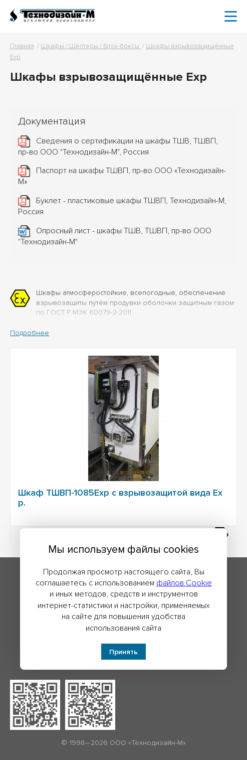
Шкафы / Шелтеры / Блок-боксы (91, 46)
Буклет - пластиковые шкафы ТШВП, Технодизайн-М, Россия (122, 206)
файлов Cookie (184, 583)
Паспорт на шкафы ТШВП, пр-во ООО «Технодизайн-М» (122, 176)
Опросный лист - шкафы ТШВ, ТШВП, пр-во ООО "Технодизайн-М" (114, 235)
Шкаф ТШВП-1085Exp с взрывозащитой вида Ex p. (120, 497)
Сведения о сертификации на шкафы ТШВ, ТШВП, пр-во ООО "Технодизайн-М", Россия (118, 146)
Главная (22, 46)
